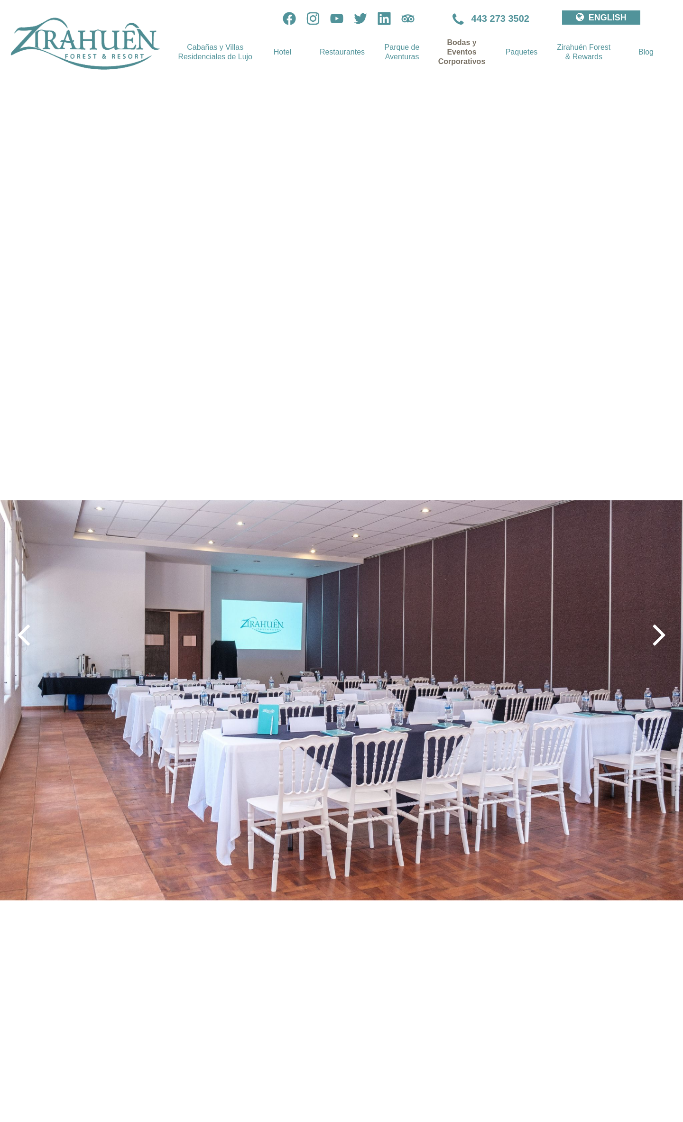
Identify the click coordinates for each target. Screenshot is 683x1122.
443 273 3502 (490, 18)
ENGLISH (601, 17)
